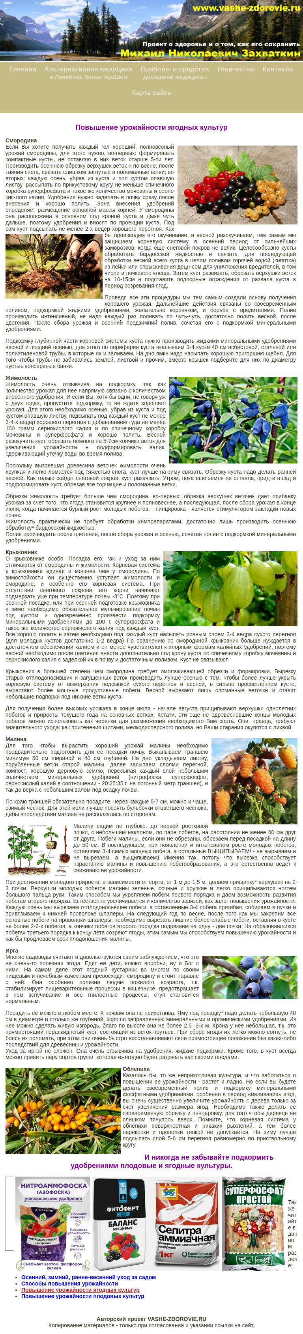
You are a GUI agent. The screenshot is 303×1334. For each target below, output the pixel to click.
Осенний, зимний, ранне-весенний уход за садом (88, 1277)
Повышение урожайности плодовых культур (82, 1296)
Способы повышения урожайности (69, 1283)
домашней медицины (174, 76)
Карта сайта (151, 93)
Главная (22, 69)
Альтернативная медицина (88, 69)
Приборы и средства (174, 69)
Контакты (278, 69)
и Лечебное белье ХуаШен (88, 76)
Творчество (236, 69)
